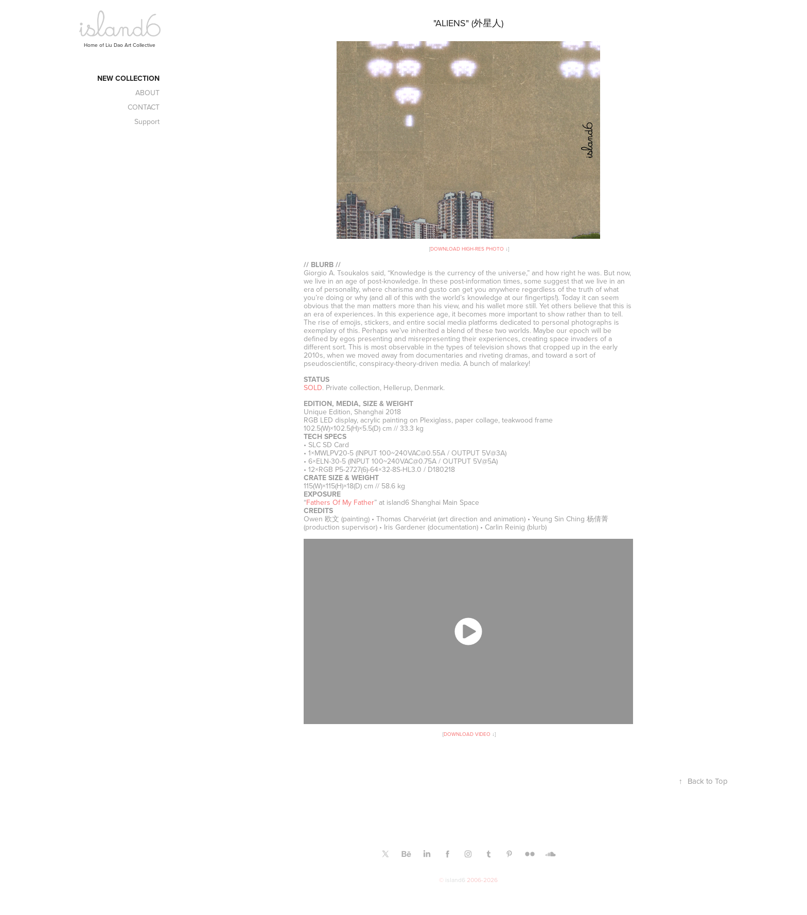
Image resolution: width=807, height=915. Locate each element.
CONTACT (144, 107)
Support (147, 121)
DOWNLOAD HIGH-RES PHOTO (467, 248)
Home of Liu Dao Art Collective (119, 44)
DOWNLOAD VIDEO (467, 733)
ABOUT (147, 92)
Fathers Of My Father (340, 502)
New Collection (128, 78)
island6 (455, 879)
